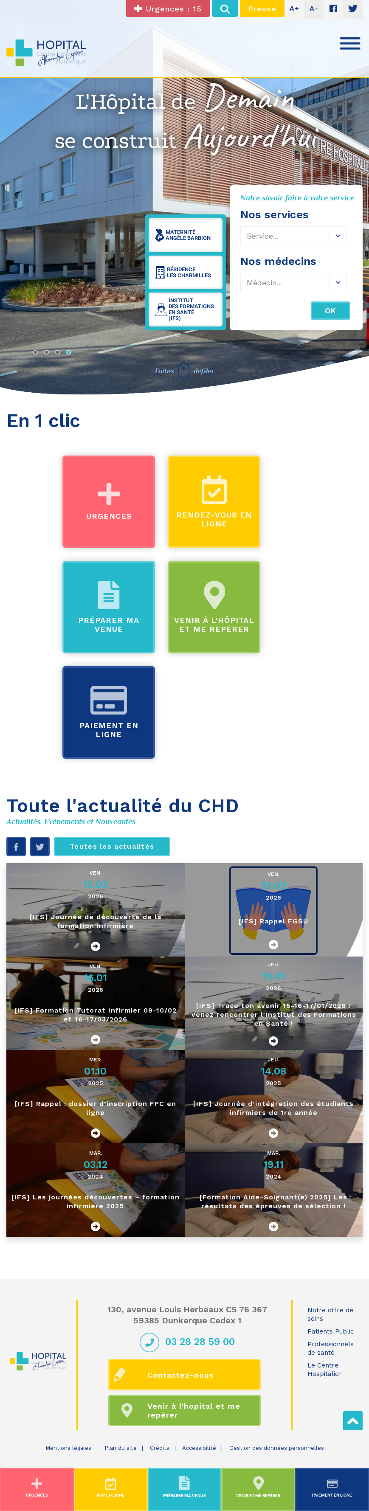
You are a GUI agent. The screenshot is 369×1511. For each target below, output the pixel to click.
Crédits (159, 1448)
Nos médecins (278, 261)
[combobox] (293, 282)
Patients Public (330, 1331)
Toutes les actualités (112, 846)
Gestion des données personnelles (276, 1448)
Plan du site (120, 1448)
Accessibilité (199, 1448)
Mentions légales (68, 1448)
